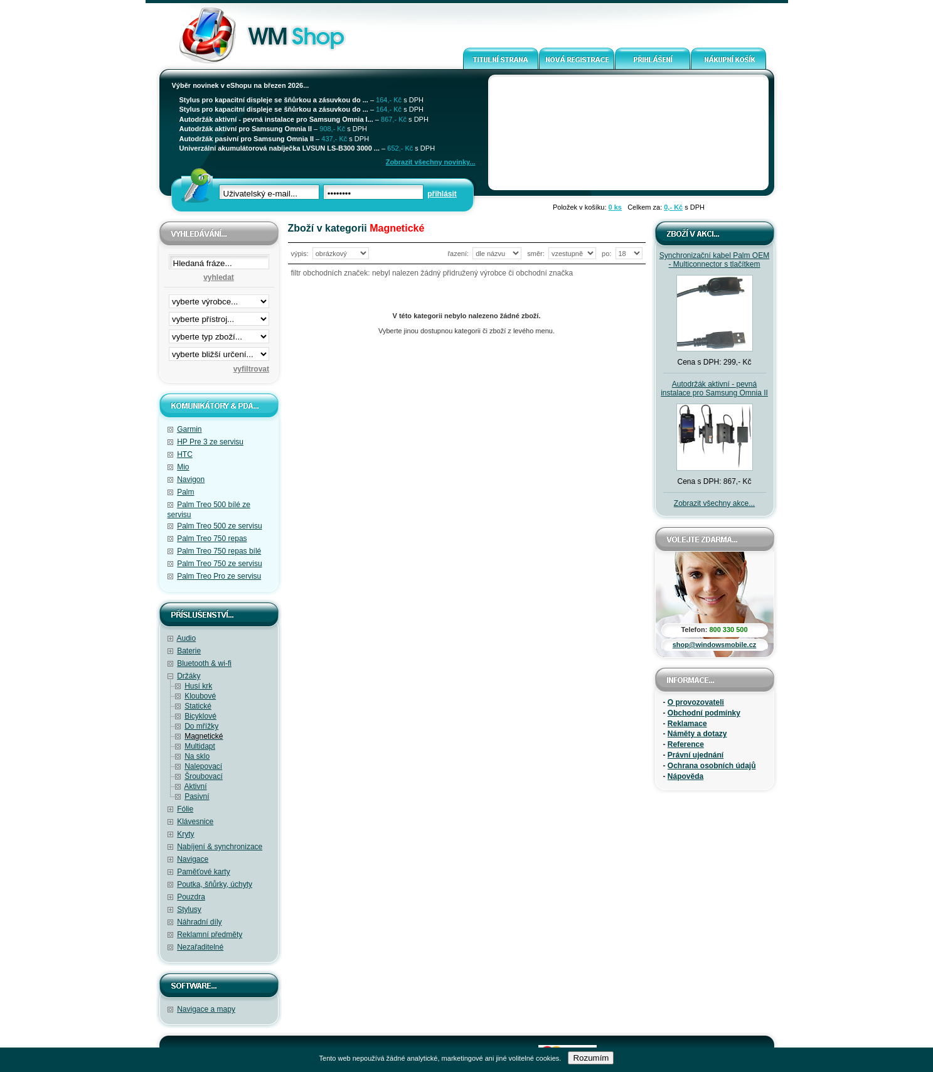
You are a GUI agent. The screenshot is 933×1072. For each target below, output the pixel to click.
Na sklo (197, 756)
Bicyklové (200, 716)
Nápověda (685, 776)
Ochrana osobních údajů (712, 765)
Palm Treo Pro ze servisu (219, 576)
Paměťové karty (203, 871)
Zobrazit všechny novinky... (431, 162)
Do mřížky (201, 726)
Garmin (189, 429)
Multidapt (199, 746)
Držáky (188, 676)
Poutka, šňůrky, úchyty (214, 884)
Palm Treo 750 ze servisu (219, 563)
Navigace (192, 859)
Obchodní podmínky (704, 713)
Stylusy (189, 909)
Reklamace (687, 723)
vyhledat (218, 277)
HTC (185, 454)
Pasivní (196, 796)
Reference (686, 744)
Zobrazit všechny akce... (714, 503)
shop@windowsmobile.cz (715, 644)
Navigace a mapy (206, 1009)
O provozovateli (696, 702)
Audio (186, 638)
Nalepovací (203, 766)
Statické (197, 706)
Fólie (185, 809)
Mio (183, 467)
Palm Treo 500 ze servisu (219, 526)
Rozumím (591, 1058)
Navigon (191, 479)
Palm (185, 492)
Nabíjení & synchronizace (219, 846)
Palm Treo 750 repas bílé (219, 551)
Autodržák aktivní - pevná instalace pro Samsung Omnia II (714, 388)
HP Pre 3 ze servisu (210, 441)
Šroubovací (203, 776)
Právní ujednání (695, 755)
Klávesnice (195, 821)
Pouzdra (191, 896)
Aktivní (195, 786)
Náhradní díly (199, 922)
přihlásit (442, 194)
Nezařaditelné (200, 947)
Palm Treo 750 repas (212, 538)
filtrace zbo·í (219, 334)
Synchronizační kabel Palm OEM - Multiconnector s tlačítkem (714, 260)
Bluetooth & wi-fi (204, 663)
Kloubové (200, 696)
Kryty (185, 834)
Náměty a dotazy (697, 733)
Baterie (189, 650)
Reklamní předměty (209, 934)
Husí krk (198, 686)
